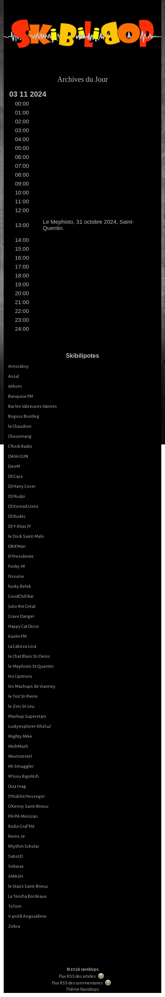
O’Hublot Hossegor (26, 796)
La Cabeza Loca (22, 646)
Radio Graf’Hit (21, 826)
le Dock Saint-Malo (26, 536)
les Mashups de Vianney (31, 686)
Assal (13, 376)
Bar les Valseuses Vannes (32, 406)
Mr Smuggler (21, 766)
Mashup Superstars (27, 716)
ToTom (14, 906)
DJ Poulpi (16, 496)
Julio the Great (22, 606)
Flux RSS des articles (77, 976)
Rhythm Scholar (23, 846)
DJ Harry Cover (22, 486)
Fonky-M (16, 566)
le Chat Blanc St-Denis (29, 656)
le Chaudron (19, 426)
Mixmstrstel (20, 756)
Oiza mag (17, 786)
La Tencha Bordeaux (27, 896)
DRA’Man (17, 546)
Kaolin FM (17, 636)
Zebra (14, 926)
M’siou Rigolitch (23, 776)
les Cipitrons (20, 676)
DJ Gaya (15, 476)
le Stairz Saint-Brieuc (28, 886)
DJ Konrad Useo (23, 506)
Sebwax (16, 866)
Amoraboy (18, 366)
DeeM (14, 466)
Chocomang (19, 436)
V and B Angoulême (27, 916)
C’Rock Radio (20, 446)
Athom (15, 386)
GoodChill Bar (21, 596)
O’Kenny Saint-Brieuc (28, 806)
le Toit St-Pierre (23, 696)
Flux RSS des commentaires (77, 983)
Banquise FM (20, 396)
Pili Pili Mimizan (23, 816)
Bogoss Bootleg (23, 416)
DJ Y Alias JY (19, 526)
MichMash (18, 746)
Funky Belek (19, 586)
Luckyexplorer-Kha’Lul (29, 726)
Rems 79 (16, 836)
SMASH (15, 876)
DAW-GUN (18, 456)
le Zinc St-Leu (21, 706)
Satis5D (15, 856)
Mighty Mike (20, 736)
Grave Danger (21, 616)
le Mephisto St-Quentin (31, 666)
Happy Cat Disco (23, 626)
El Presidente (21, 556)
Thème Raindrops (82, 989)
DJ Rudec (17, 516)
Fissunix (16, 576)
